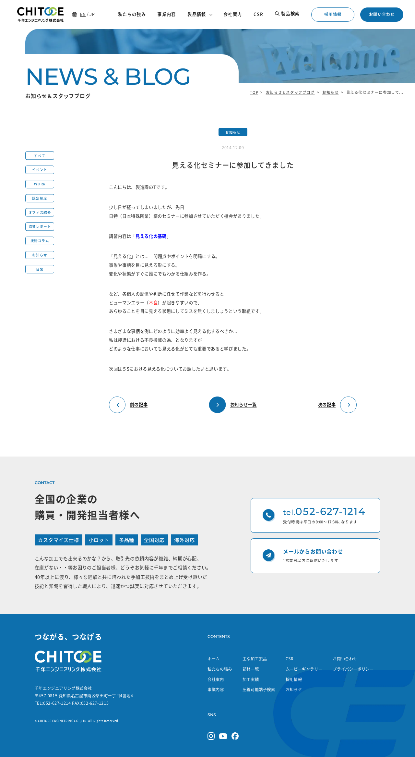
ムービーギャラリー (304, 669)
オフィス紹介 (40, 212)
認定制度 (39, 198)
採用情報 (332, 14)
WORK (39, 184)
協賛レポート (40, 226)
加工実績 (251, 679)
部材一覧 (251, 669)
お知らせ (330, 92)
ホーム (214, 659)
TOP (254, 92)
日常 (39, 269)
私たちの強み (220, 669)
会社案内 (216, 679)
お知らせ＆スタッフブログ (290, 92)
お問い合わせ (382, 14)
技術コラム (39, 240)
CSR (290, 659)
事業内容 (216, 689)
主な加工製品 (255, 659)
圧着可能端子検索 (259, 689)
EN (83, 14)
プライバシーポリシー (353, 669)
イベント (39, 169)
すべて (39, 155)
